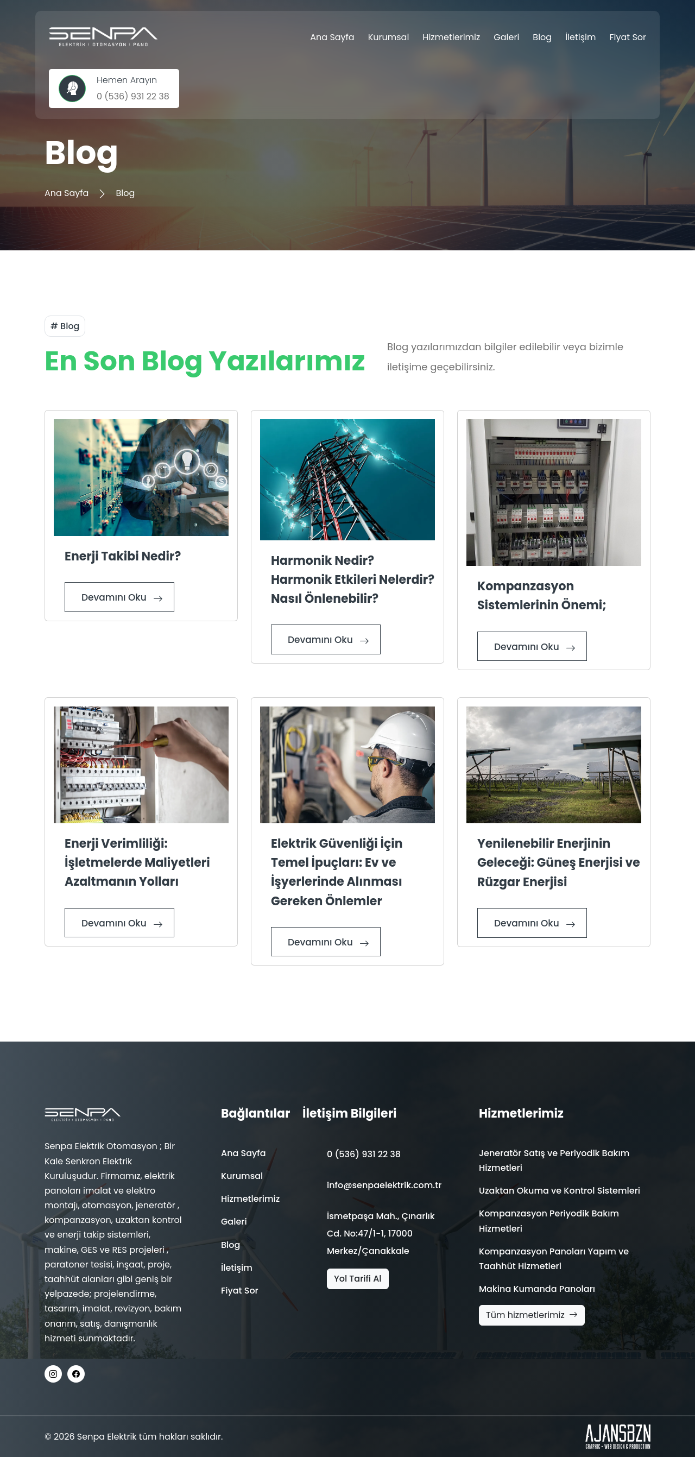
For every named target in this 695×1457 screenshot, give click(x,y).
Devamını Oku (122, 598)
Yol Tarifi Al (358, 1278)
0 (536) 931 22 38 (364, 1154)
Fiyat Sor (627, 37)
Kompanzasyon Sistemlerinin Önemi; (541, 596)
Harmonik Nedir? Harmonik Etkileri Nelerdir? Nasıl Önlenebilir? (352, 579)
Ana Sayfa (332, 37)
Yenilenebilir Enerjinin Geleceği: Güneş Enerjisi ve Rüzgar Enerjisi (558, 862)
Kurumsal (388, 37)
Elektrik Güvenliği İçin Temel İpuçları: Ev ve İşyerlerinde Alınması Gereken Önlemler (337, 872)
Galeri (506, 37)
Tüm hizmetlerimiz (532, 1315)
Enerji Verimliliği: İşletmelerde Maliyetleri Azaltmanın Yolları (137, 862)
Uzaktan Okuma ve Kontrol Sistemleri (559, 1190)
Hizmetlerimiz (451, 37)
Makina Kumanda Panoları (537, 1289)
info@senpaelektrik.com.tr (384, 1185)
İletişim (580, 37)
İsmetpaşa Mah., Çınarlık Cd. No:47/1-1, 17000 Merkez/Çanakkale (381, 1233)
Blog (542, 37)
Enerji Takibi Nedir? (123, 556)
